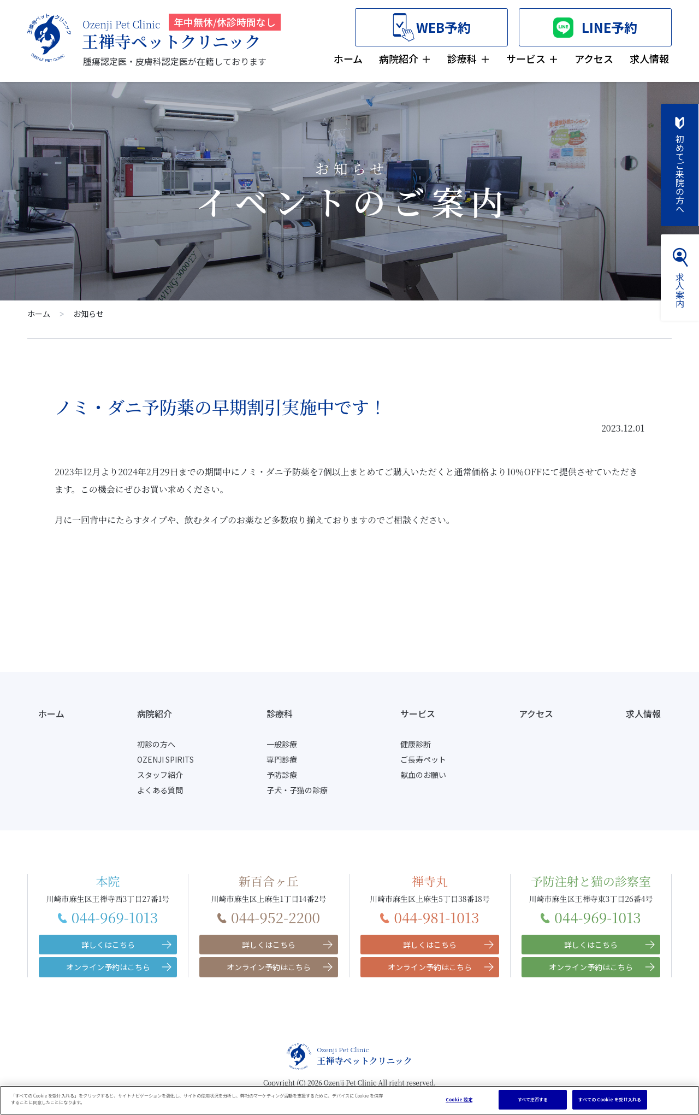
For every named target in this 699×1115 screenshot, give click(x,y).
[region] (349, 1100)
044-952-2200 (268, 917)
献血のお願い (423, 774)
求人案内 (680, 277)
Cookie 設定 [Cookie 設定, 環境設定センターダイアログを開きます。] (459, 1099)
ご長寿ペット (423, 759)
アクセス (593, 58)
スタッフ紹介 (160, 774)
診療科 (462, 58)
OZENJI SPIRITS (165, 759)
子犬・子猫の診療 (297, 789)
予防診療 (281, 774)
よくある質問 (160, 789)
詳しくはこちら (108, 944)
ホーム (348, 58)
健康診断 (415, 744)
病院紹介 (398, 58)
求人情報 (649, 58)
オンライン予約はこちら (108, 966)
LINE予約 (595, 27)
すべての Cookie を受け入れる (609, 1099)
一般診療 (281, 744)
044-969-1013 (108, 917)
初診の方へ (156, 744)
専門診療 (281, 759)
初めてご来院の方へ (679, 165)
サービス (526, 58)
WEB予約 (432, 27)
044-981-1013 (429, 917)
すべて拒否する (533, 1099)
